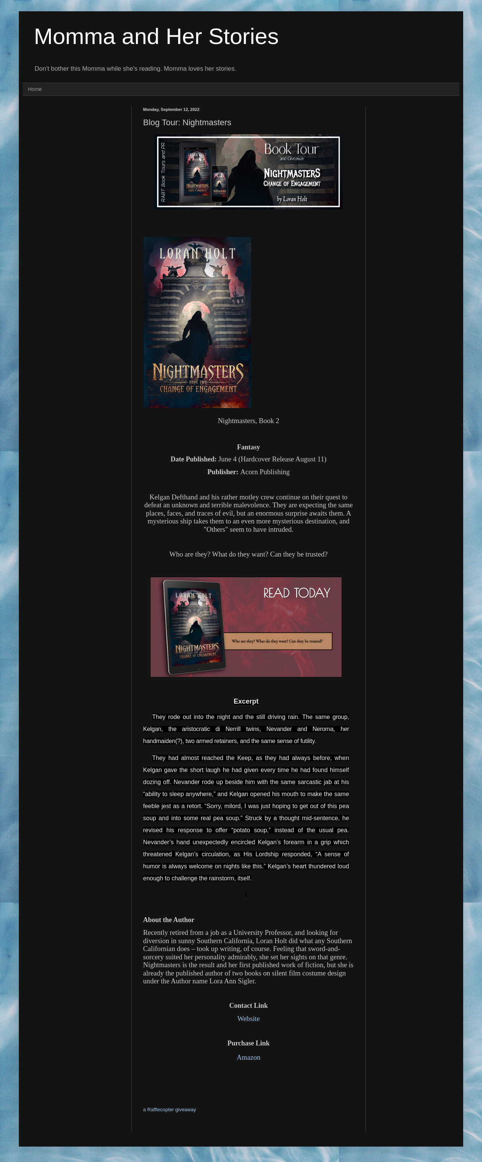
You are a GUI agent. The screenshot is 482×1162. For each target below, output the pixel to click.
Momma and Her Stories (156, 36)
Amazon (248, 1057)
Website (248, 1018)
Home (35, 89)
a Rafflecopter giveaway (169, 1109)
